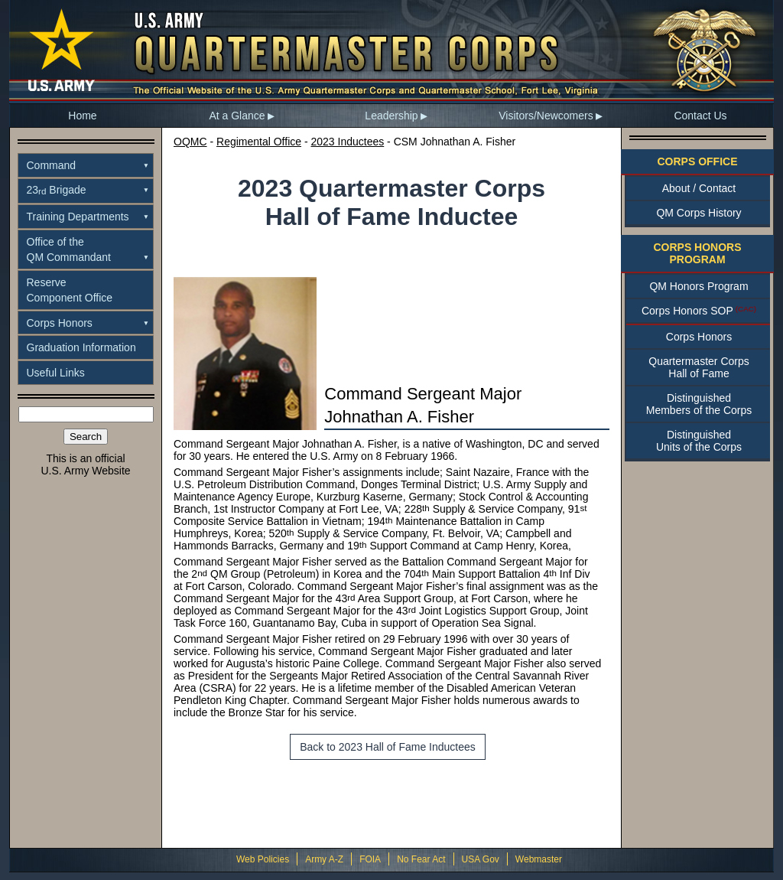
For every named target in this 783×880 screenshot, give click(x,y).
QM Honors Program (698, 286)
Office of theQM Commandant (69, 249)
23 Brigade (56, 190)
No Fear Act (421, 859)
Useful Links (56, 373)
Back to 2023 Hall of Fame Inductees (388, 747)
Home (82, 115)
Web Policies (262, 859)
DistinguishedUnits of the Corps (699, 441)
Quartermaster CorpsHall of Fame (698, 367)
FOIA (370, 859)
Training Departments (78, 216)
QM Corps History (698, 213)
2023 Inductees (347, 141)
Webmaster (538, 859)
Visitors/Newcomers (546, 115)
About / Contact (699, 188)
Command (51, 165)
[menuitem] (82, 115)
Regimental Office (258, 141)
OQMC (190, 141)
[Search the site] (86, 414)
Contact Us (700, 115)
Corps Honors (60, 323)
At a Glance (237, 115)
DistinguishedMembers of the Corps (699, 404)
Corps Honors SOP (687, 311)
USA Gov (480, 859)
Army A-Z (324, 859)
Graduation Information (81, 347)
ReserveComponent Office (70, 290)
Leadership (391, 115)
